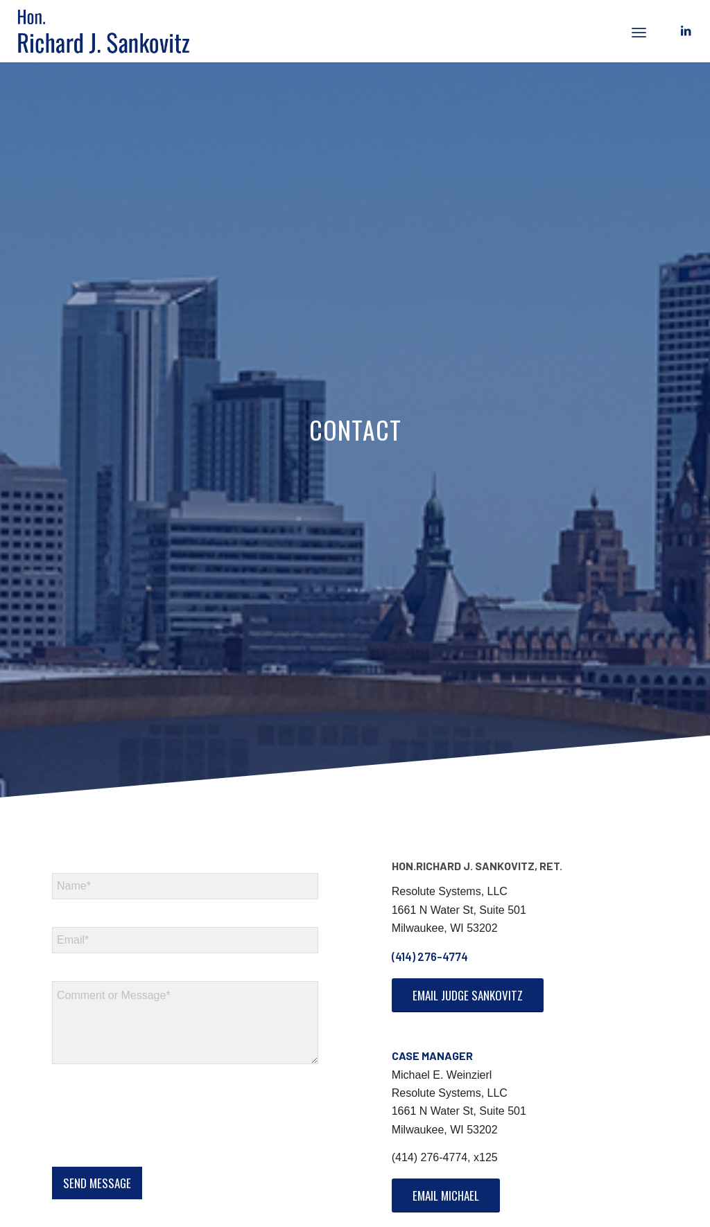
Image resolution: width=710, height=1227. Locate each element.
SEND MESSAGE (97, 1183)
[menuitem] (639, 31)
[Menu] (639, 31)
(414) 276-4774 (430, 956)
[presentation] (157, 1144)
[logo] (114, 31)
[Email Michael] (446, 1195)
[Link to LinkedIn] (685, 30)
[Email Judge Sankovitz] (468, 995)
